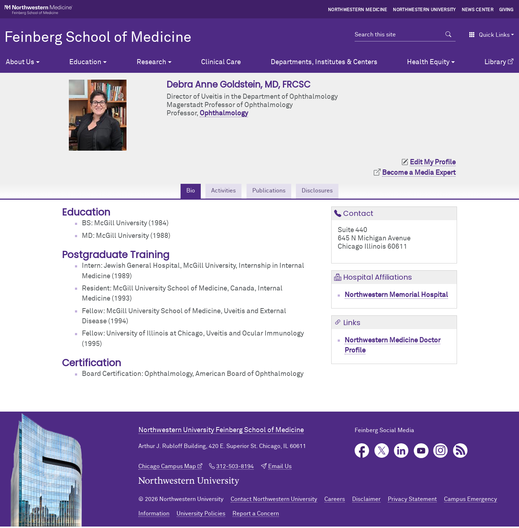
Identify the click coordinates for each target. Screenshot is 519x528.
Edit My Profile (433, 162)
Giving (506, 10)
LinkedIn (401, 452)
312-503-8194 (235, 468)
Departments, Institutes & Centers (324, 62)
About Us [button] (20, 62)
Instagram (440, 452)
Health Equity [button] (428, 62)
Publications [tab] (269, 191)
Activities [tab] (217, 191)
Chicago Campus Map (167, 468)
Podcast (460, 452)
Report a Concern (255, 515)
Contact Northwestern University (274, 500)
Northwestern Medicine (357, 10)
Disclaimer (366, 500)
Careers (334, 500)
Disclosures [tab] (324, 191)
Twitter (381, 452)
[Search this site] (398, 34)
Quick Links (489, 35)
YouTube (421, 452)
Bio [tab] (181, 191)
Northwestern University (424, 10)
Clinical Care (221, 62)
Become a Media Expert (419, 172)
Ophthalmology (224, 113)
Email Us (280, 468)
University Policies (201, 515)
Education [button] (85, 62)
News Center (478, 10)
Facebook (362, 452)
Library (495, 62)
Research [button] (151, 62)
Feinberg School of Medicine (97, 38)
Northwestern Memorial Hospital (396, 296)
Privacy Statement (412, 500)
